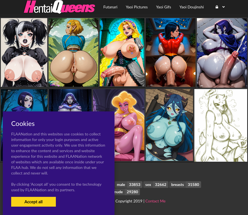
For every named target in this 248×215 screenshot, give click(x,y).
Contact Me (156, 201)
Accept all (33, 201)
